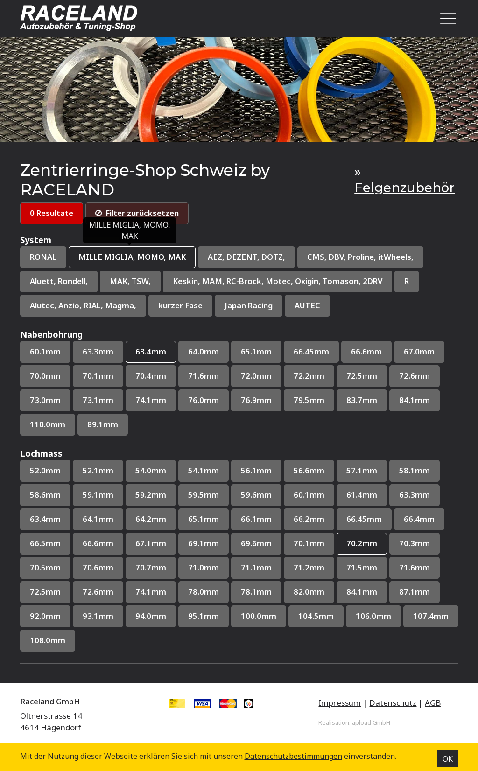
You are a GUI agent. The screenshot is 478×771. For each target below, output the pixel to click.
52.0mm (45, 471)
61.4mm (361, 496)
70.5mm (45, 568)
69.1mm (203, 544)
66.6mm (366, 352)
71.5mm (361, 568)
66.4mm (419, 520)
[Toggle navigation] (445, 18)
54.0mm (150, 471)
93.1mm (98, 617)
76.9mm (256, 401)
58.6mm (45, 496)
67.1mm (150, 544)
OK (448, 759)
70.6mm (98, 568)
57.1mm (361, 471)
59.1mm (98, 496)
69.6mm (256, 544)
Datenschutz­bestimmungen (293, 756)
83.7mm (361, 401)
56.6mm (309, 471)
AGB (433, 704)
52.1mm (98, 471)
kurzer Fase (182, 306)
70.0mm (45, 376)
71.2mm (309, 568)
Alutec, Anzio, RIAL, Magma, (84, 306)
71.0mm (203, 568)
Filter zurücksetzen (139, 213)
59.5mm (203, 496)
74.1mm (150, 401)
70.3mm (414, 544)
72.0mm (256, 376)
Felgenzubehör (404, 187)
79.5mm (309, 401)
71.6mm (203, 376)
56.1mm (256, 471)
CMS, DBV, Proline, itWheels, (362, 257)
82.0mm (309, 593)
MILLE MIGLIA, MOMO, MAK (132, 257)
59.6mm (256, 496)
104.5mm (316, 617)
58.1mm (414, 471)
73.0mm (45, 401)
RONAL (43, 257)
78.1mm (256, 593)
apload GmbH (371, 724)
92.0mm (45, 617)
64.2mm (150, 520)
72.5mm (361, 376)
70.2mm (361, 544)
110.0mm (47, 425)
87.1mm (414, 593)
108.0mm (47, 642)
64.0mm (203, 352)
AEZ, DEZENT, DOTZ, (247, 257)
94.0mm (150, 617)
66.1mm (256, 520)
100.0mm (258, 617)
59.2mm (150, 496)
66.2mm (309, 520)
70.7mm (150, 568)
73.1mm (98, 401)
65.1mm (256, 352)
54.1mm (203, 471)
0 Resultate (52, 213)
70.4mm (150, 376)
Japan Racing (251, 306)
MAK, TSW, (132, 282)
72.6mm (414, 376)
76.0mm (203, 401)
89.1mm (102, 425)
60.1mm (45, 352)
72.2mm (309, 376)
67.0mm (419, 352)
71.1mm (256, 568)
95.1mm (203, 617)
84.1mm (414, 401)
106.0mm (373, 617)
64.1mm (98, 520)
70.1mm (98, 376)
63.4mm (150, 352)
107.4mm (431, 617)
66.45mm (311, 352)
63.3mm (98, 352)
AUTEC (310, 306)
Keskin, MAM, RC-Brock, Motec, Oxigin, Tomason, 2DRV (280, 282)
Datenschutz (392, 704)
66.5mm (45, 544)
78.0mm (203, 593)
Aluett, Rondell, (60, 282)
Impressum (339, 704)
